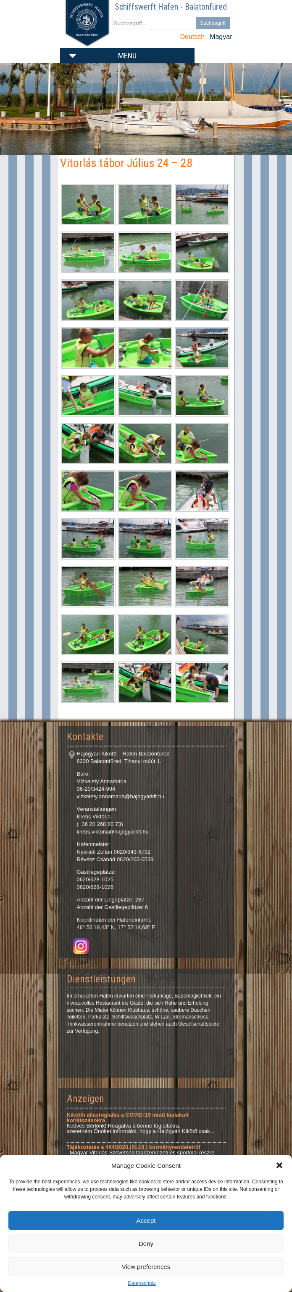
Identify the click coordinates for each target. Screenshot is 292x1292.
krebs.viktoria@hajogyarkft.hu (113, 831)
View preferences (146, 1266)
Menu (127, 55)
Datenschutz (142, 1283)
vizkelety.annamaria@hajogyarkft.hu (121, 796)
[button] (279, 1165)
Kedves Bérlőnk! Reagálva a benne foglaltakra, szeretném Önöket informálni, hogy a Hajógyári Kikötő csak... (141, 1123)
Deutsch (192, 36)
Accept (146, 1220)
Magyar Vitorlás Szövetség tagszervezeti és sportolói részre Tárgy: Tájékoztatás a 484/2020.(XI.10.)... (141, 1152)
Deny (146, 1243)
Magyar (221, 36)
